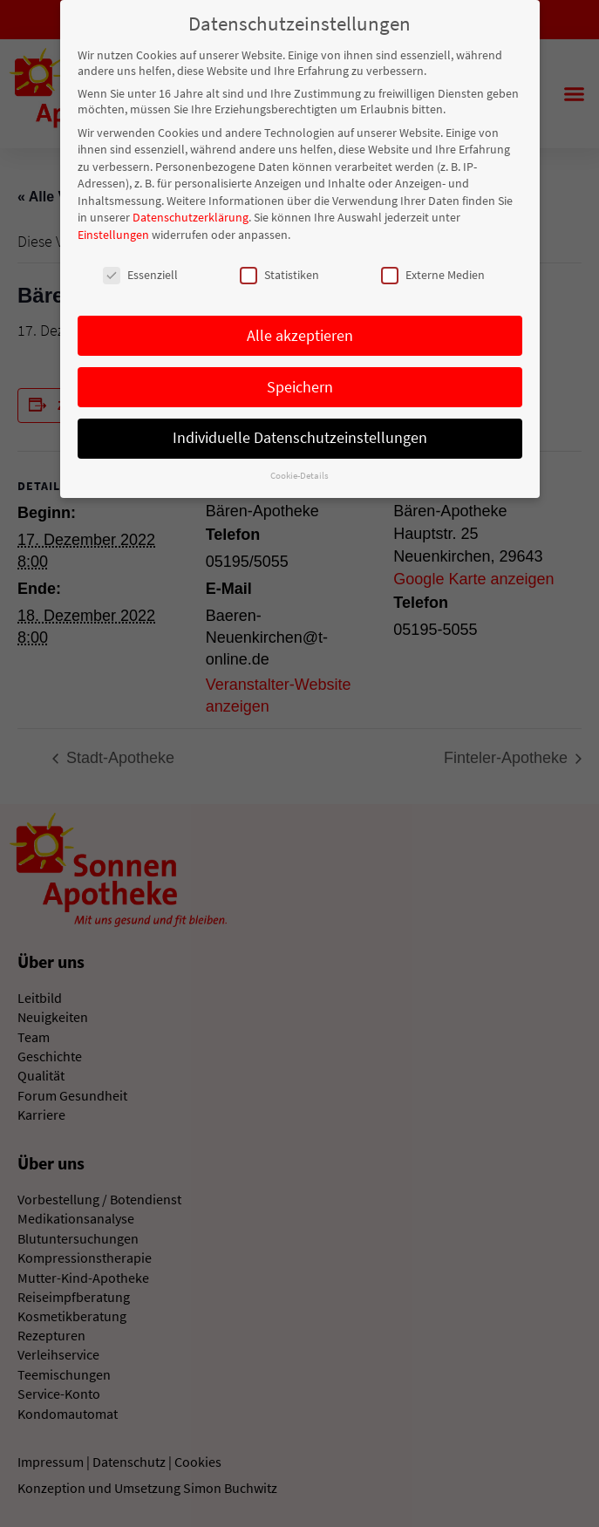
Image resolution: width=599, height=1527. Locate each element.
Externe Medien (433, 270)
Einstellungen (113, 231)
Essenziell (140, 270)
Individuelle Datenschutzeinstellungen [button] (300, 434)
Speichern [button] (300, 382)
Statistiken (279, 270)
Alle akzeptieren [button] (300, 331)
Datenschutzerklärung (190, 214)
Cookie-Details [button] (299, 472)
